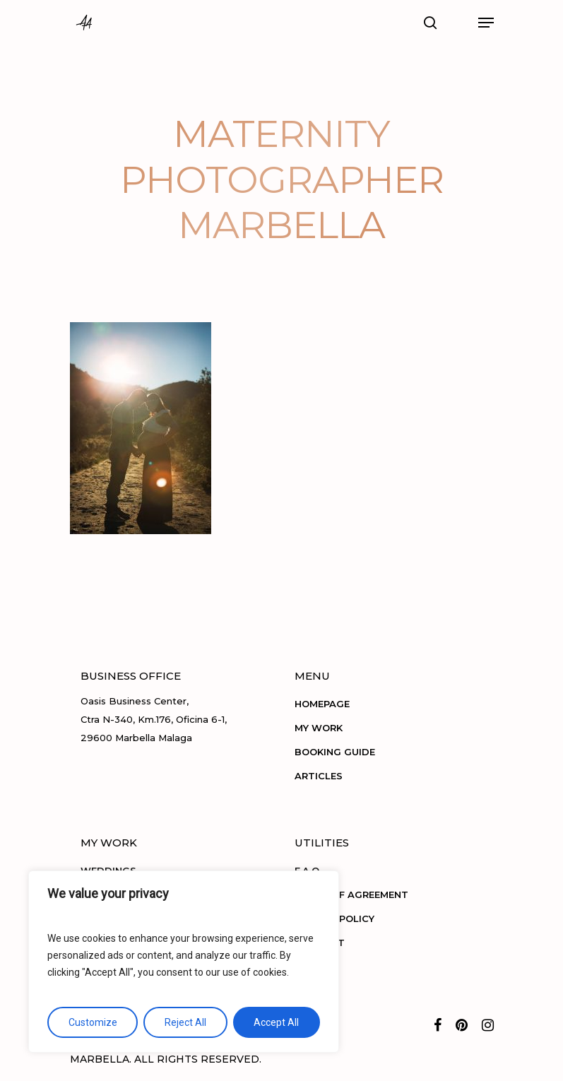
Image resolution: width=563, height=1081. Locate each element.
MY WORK (319, 727)
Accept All (276, 1022)
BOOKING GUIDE (335, 751)
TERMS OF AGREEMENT (351, 894)
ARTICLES (319, 775)
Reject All (185, 1022)
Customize (93, 1022)
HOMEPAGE (322, 703)
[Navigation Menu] (486, 23)
